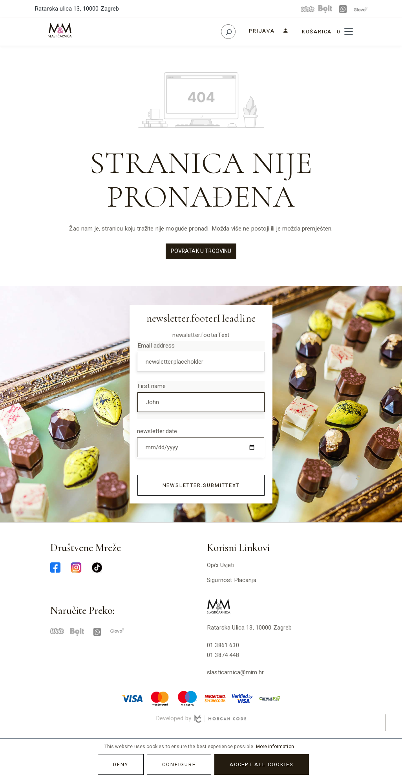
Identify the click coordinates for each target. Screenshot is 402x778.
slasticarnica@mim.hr (235, 672)
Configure (179, 764)
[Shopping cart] (321, 31)
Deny (120, 764)
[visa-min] (132, 698)
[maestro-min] (187, 698)
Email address (156, 345)
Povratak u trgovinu (201, 251)
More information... (277, 746)
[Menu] (349, 31)
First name (151, 386)
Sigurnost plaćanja (231, 580)
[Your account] (269, 31)
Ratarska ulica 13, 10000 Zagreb (77, 8)
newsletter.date (157, 431)
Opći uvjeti (220, 565)
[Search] (228, 31)
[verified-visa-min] (242, 698)
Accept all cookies (262, 764)
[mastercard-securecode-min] (215, 698)
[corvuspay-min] (269, 698)
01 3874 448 (223, 655)
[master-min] (160, 698)
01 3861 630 (223, 645)
